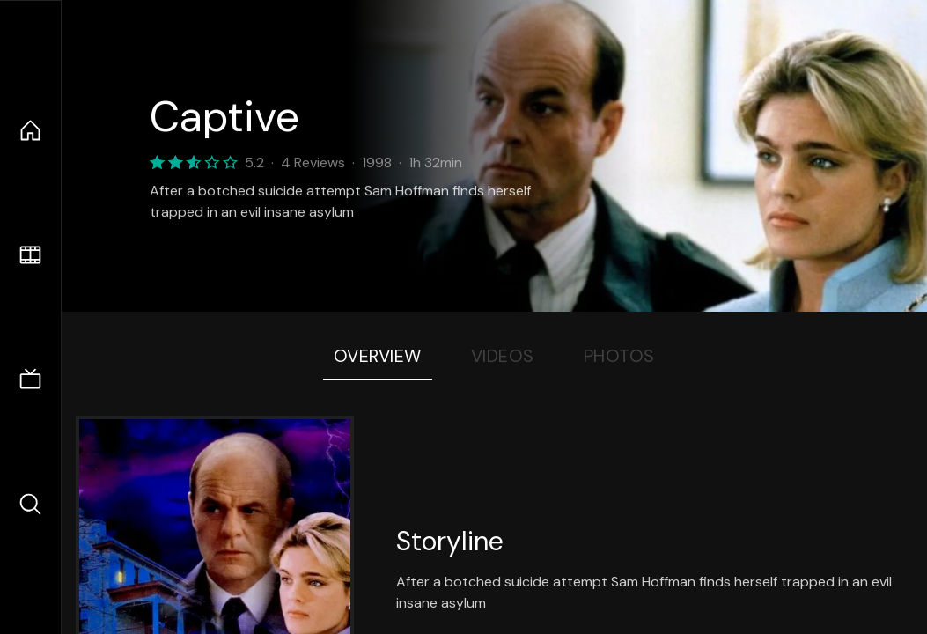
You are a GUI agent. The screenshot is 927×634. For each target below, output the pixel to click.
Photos (619, 355)
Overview (378, 355)
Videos (502, 355)
